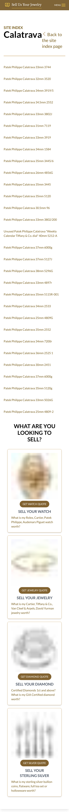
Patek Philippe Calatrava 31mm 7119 (27, 125)
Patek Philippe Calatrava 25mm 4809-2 (29, 411)
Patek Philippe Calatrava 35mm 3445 (27, 184)
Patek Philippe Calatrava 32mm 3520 (27, 78)
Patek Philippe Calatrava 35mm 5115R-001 (31, 294)
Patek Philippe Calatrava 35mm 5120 (27, 196)
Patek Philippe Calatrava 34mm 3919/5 (29, 90)
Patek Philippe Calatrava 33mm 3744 (27, 67)
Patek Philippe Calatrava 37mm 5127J (28, 259)
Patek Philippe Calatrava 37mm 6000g (28, 247)
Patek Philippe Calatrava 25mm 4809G (28, 317)
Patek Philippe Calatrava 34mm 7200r (28, 341)
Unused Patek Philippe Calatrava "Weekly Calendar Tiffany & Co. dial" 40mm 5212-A (30, 233)
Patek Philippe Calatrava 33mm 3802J (28, 114)
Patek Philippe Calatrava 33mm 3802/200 (30, 219)
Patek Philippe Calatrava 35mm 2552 (27, 329)
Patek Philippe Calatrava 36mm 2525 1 (28, 353)
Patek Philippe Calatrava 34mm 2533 (27, 306)
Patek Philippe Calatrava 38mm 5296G (28, 271)
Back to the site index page (52, 40)
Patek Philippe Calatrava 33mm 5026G (28, 400)
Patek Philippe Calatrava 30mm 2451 (27, 364)
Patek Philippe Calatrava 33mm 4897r (28, 282)
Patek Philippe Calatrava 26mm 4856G (28, 172)
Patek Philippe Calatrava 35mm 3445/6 (29, 161)
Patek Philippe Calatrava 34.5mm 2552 (28, 102)
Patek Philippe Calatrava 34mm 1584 (27, 149)
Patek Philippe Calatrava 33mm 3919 (27, 137)
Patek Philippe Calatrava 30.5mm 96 (27, 208)
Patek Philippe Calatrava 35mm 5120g (28, 388)
